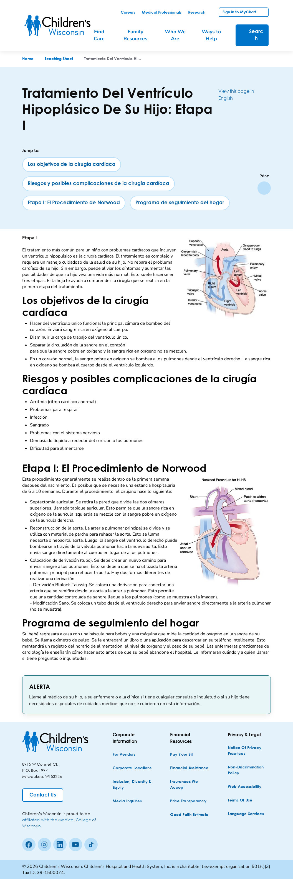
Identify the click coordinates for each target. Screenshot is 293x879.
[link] (128, 12)
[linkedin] (60, 844)
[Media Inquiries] (127, 801)
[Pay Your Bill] (181, 755)
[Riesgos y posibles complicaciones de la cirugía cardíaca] (98, 183)
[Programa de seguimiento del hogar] (180, 203)
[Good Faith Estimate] (189, 815)
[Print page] (264, 188)
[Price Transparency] (188, 801)
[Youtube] (75, 844)
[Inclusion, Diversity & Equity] (134, 785)
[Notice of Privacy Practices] (249, 751)
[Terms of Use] (240, 800)
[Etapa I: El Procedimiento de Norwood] (73, 203)
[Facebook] (29, 844)
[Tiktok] (91, 844)
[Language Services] (246, 814)
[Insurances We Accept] (191, 785)
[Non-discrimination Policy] (249, 770)
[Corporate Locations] (132, 768)
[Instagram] (44, 844)
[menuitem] (102, 35)
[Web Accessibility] (244, 787)
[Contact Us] (42, 795)
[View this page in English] (244, 94)
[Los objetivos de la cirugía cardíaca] (71, 164)
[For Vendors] (124, 755)
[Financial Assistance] (189, 768)
